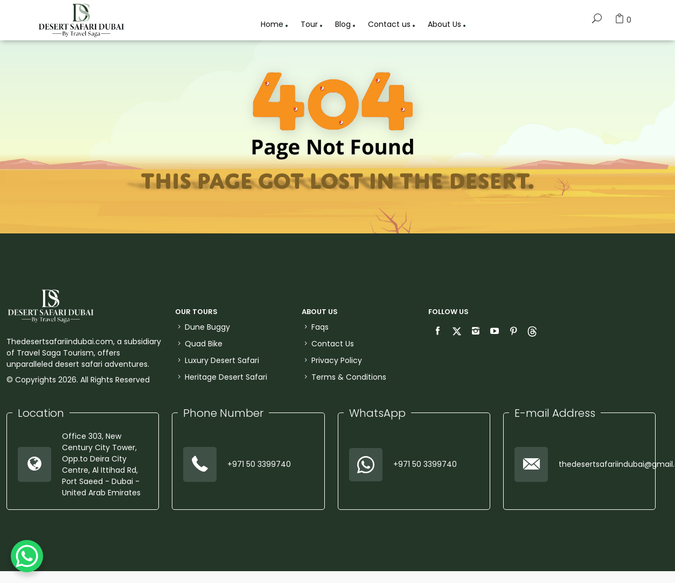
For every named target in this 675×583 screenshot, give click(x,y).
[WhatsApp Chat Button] (27, 556)
